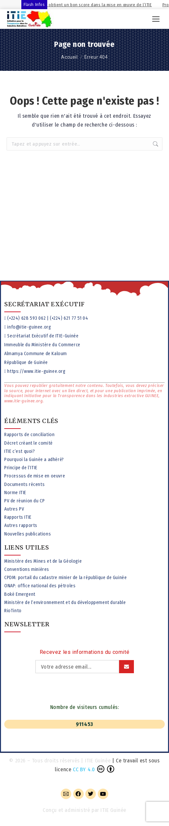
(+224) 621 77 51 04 (69, 318)
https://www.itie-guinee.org (36, 371)
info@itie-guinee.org (29, 327)
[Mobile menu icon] (155, 19)
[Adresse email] (77, 666)
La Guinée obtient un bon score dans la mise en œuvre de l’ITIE (99, 4)
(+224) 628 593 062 (26, 318)
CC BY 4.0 (84, 769)
